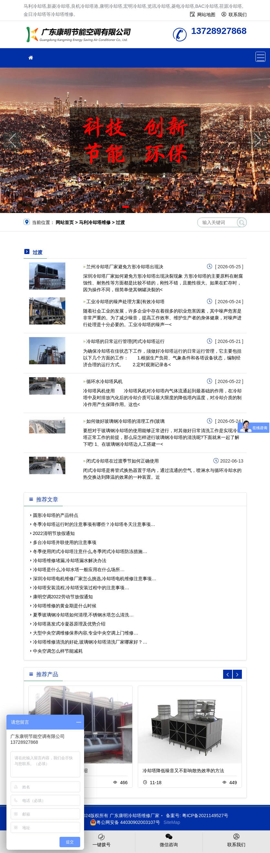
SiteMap (172, 822)
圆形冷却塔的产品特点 (55, 515)
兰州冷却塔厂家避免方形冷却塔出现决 (124, 266)
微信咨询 (169, 839)
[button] (125, 207)
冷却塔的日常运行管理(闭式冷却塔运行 (125, 341)
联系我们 (238, 14)
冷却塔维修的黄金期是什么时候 (64, 605)
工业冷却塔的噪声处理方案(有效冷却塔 (125, 301)
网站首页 (65, 222)
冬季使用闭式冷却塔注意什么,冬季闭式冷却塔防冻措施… (90, 551)
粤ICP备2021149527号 (205, 815)
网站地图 (206, 14)
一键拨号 (101, 839)
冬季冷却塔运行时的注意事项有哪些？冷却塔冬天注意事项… (94, 524)
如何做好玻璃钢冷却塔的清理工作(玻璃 (125, 421)
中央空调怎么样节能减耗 (58, 651)
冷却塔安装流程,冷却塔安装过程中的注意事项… (81, 587)
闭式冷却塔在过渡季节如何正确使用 (122, 461)
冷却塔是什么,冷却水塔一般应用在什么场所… (79, 569)
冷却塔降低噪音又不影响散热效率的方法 (183, 770)
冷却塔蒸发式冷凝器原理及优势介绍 (69, 623)
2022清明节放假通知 (54, 533)
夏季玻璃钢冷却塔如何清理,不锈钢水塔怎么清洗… (83, 614)
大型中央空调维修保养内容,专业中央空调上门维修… (85, 632)
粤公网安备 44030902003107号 (125, 822)
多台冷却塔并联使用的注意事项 (64, 542)
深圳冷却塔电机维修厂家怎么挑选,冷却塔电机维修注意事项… (95, 578)
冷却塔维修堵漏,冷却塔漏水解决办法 (70, 560)
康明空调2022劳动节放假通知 (63, 596)
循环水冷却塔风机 (104, 381)
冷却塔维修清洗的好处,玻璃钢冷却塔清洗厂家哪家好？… (90, 642)
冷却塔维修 (80, 36)
